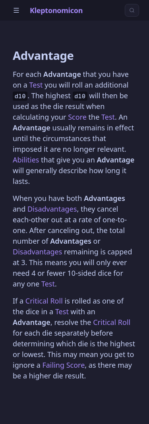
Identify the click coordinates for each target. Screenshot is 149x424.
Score (77, 117)
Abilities (26, 159)
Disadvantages (52, 209)
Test (36, 85)
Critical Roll (44, 301)
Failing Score (63, 365)
